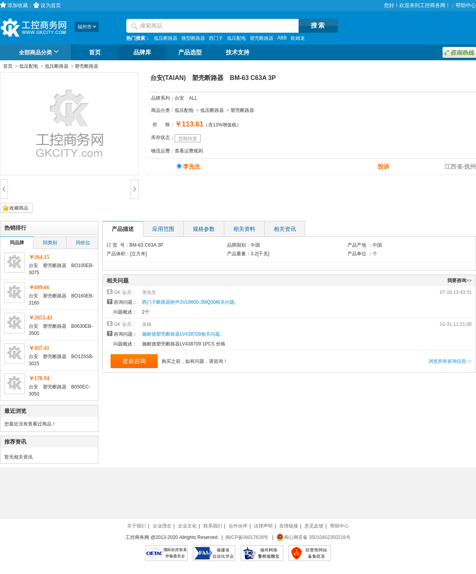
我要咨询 (459, 280)
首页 (95, 52)
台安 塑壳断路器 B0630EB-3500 (61, 329)
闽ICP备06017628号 (246, 537)
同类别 (50, 242)
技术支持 (237, 52)
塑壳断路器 (261, 38)
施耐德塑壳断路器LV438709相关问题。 (183, 334)
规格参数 (204, 229)
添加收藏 (17, 5)
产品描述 (123, 229)
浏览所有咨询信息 (450, 361)
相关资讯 (285, 229)
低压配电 (236, 38)
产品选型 (190, 52)
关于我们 (136, 526)
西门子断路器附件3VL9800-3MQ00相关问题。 (190, 302)
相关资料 (244, 229)
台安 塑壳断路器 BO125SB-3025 (61, 360)
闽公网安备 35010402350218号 (313, 537)
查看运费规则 (189, 151)
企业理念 (162, 526)
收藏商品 (18, 208)
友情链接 (288, 526)
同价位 (83, 242)
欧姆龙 (298, 38)
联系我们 (212, 526)
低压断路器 (165, 38)
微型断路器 (193, 38)
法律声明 (263, 526)
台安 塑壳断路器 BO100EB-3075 (61, 269)
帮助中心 (466, 5)
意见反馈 (313, 526)
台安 (179, 98)
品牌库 (142, 52)
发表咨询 (134, 361)
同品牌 (17, 242)
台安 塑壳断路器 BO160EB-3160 (61, 299)
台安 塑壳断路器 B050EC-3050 (59, 390)
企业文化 (187, 526)
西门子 (216, 38)
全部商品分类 (40, 53)
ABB (282, 38)
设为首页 (51, 5)
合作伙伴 (238, 526)
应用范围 (163, 229)
